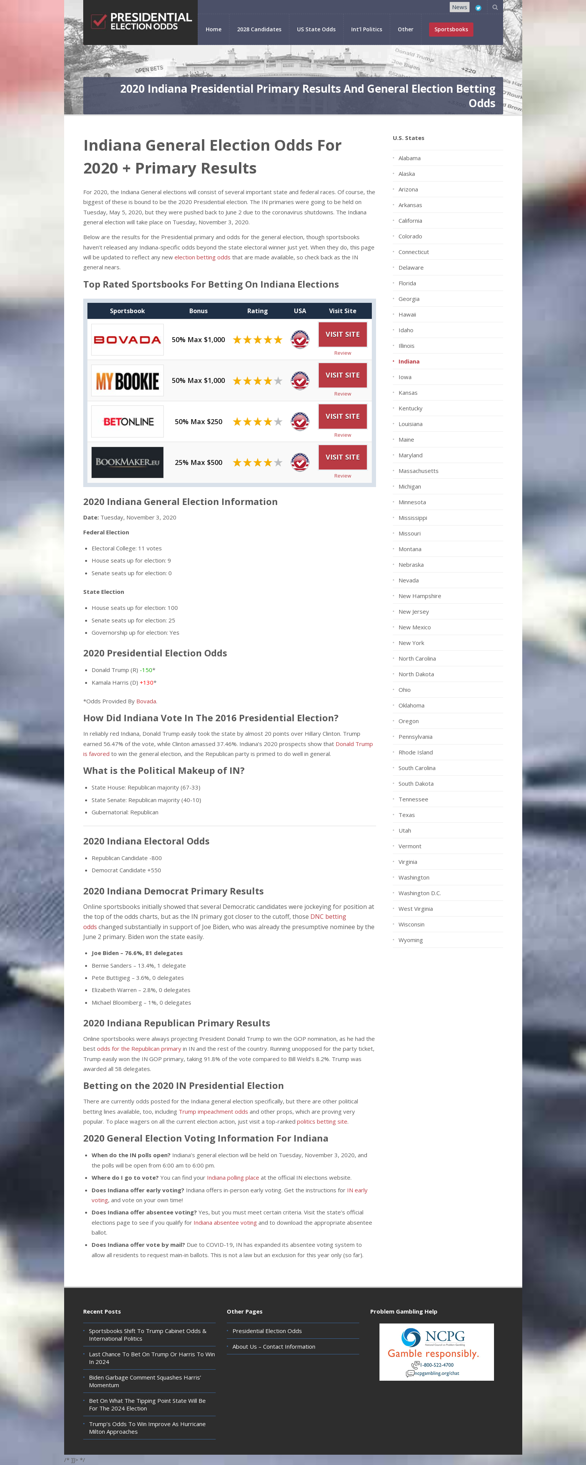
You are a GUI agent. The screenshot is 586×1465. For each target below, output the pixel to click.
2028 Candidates (259, 29)
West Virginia (416, 908)
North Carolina (417, 658)
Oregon (409, 721)
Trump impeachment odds (213, 1111)
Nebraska (411, 564)
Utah (405, 830)
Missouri (410, 533)
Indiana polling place (233, 1177)
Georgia (409, 298)
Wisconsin (412, 924)
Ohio (405, 689)
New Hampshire (420, 596)
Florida (407, 283)
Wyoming (411, 940)
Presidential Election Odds (267, 1331)
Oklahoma (412, 705)
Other (405, 29)
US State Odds (316, 29)
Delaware (411, 267)
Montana (410, 549)
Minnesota (412, 502)
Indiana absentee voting (225, 1222)
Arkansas (410, 205)
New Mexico (415, 627)
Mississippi (413, 517)
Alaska (407, 173)
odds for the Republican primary (139, 1048)
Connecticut (414, 252)
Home (213, 29)
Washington (414, 877)
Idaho (406, 330)
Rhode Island (416, 752)
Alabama (410, 158)
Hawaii (407, 314)
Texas (407, 815)
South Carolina (417, 768)
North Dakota (416, 674)
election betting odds (202, 257)
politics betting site (322, 1121)
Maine (406, 439)
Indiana (409, 361)
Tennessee (413, 799)
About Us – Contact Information (273, 1346)
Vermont (410, 846)
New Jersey (414, 611)
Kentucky (411, 408)
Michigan (410, 486)
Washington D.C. (420, 893)
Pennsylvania (416, 736)
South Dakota (416, 783)
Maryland (411, 455)
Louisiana (411, 424)
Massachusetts (419, 470)
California (410, 220)
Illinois (407, 345)
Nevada (409, 580)
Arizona (408, 189)
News (459, 7)
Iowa (405, 377)
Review (342, 352)
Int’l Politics (366, 29)
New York (411, 642)
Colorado (410, 236)
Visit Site (343, 334)
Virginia (408, 861)
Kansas (408, 392)
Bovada (146, 701)
